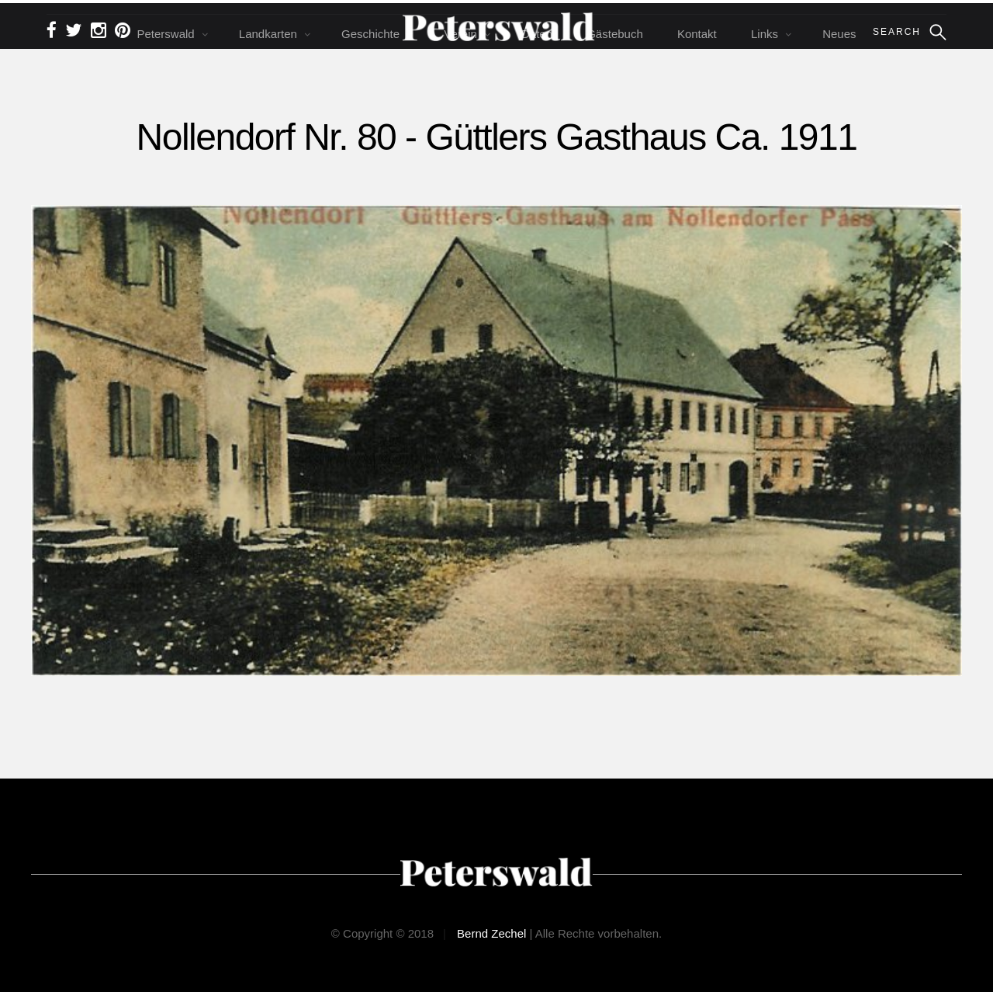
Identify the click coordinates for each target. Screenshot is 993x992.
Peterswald (165, 33)
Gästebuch (614, 33)
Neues (839, 33)
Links (764, 33)
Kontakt (697, 33)
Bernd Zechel (491, 933)
